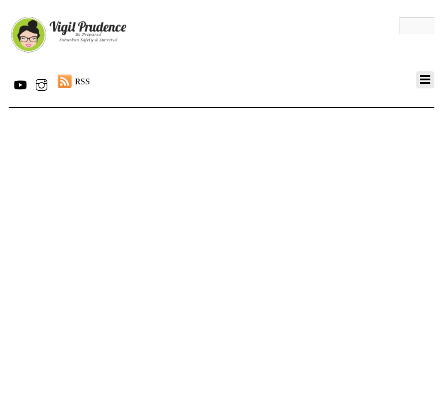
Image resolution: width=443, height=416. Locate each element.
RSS (82, 81)
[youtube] (20, 82)
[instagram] (41, 82)
